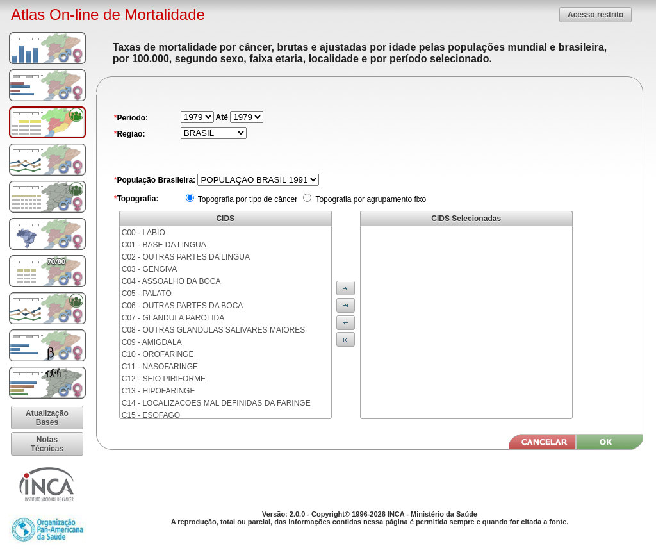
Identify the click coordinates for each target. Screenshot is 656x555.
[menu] (225, 322)
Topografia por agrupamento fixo (369, 199)
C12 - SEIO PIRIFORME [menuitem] (164, 378)
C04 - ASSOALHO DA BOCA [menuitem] (171, 281)
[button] (595, 14)
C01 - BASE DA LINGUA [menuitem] (164, 244)
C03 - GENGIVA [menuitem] (149, 269)
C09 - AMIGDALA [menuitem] (152, 342)
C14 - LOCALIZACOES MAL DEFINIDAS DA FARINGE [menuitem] (216, 403)
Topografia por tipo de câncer (247, 199)
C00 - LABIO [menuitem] (143, 232)
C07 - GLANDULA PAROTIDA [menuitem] (173, 317)
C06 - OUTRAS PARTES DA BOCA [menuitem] (182, 305)
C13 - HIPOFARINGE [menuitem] (158, 390)
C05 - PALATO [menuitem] (147, 293)
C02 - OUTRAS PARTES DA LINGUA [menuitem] (186, 257)
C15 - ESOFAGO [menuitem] (151, 415)
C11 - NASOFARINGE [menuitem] (160, 366)
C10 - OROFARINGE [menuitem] (158, 354)
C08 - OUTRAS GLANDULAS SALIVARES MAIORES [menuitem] (214, 330)
